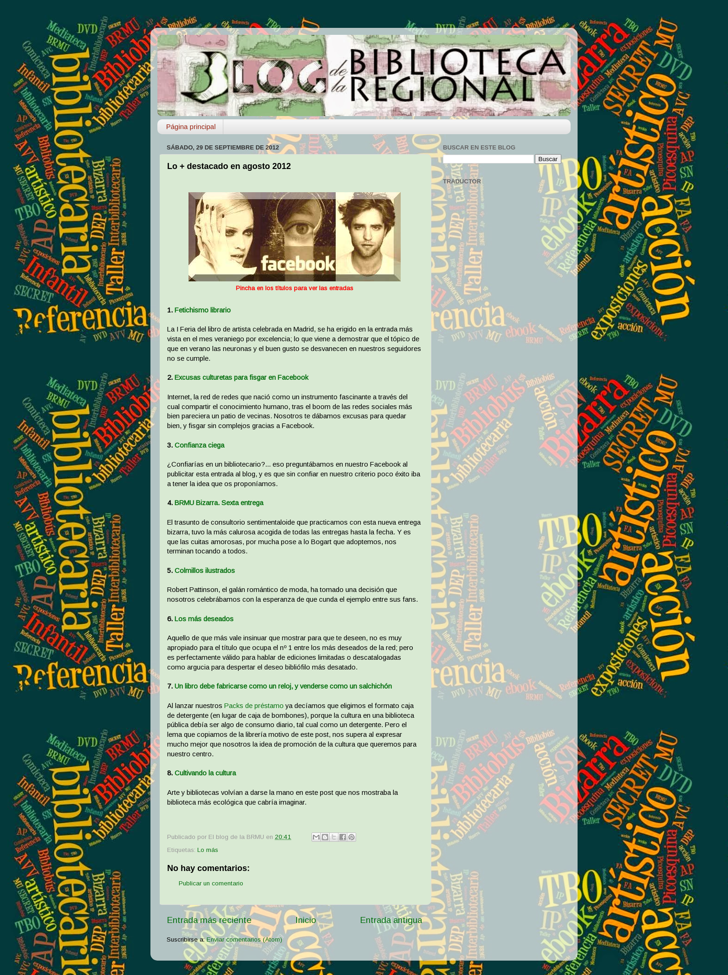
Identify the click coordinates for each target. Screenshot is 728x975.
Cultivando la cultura (205, 773)
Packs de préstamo (254, 705)
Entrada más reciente (209, 920)
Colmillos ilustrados (205, 570)
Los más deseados (204, 619)
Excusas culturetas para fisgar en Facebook (241, 377)
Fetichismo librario (203, 310)
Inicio (305, 920)
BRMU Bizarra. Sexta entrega (219, 503)
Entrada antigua (391, 920)
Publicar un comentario (211, 883)
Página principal (191, 126)
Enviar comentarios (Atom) (244, 939)
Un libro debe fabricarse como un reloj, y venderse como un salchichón (283, 686)
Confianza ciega (199, 445)
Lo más (207, 849)
